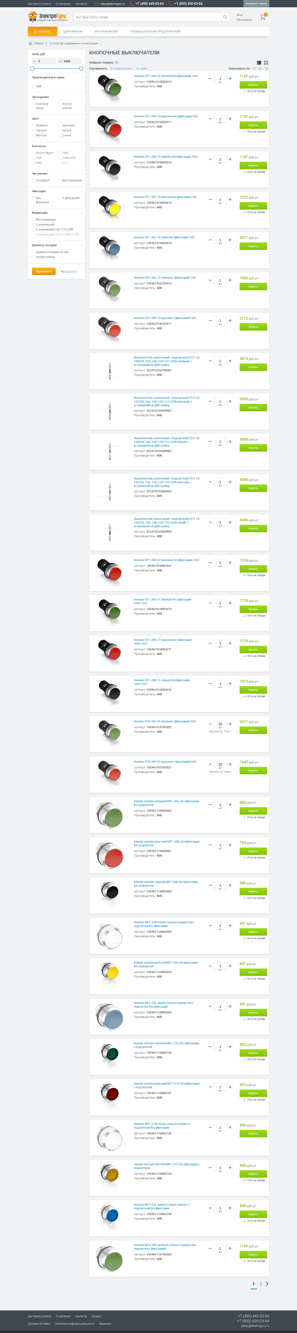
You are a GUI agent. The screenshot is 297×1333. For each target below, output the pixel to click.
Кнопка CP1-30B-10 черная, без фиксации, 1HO (166, 156)
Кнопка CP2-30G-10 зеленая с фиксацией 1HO (165, 277)
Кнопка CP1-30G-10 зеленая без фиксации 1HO (166, 76)
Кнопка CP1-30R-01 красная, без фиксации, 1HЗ (166, 560)
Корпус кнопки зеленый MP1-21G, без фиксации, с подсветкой (166, 1045)
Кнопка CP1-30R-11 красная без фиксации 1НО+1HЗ (163, 641)
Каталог (42, 31)
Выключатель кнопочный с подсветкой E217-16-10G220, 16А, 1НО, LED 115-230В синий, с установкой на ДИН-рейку (167, 522)
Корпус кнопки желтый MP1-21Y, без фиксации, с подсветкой (167, 1166)
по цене (142, 68)
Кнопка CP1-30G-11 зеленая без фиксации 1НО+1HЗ (162, 601)
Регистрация (244, 20)
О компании (63, 4)
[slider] (32, 68)
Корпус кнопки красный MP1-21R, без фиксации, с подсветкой (167, 1085)
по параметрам (122, 68)
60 (260, 68)
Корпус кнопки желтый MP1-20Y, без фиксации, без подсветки (166, 964)
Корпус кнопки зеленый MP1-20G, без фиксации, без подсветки (166, 803)
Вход (240, 15)
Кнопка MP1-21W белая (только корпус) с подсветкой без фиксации (162, 1125)
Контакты (81, 4)
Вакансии (105, 1324)
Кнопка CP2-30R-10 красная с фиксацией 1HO (165, 318)
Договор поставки (39, 1324)
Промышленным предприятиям (155, 31)
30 (254, 68)
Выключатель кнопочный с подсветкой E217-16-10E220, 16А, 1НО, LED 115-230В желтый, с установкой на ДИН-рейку (167, 482)
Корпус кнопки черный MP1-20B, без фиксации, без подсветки (166, 883)
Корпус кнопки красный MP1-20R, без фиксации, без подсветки (167, 843)
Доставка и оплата (39, 4)
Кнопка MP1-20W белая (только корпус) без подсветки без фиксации (164, 924)
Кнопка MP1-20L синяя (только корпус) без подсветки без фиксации (163, 1004)
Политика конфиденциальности (74, 1324)
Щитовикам (73, 31)
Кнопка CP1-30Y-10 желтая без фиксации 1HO (165, 197)
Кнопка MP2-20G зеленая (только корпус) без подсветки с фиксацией (165, 1246)
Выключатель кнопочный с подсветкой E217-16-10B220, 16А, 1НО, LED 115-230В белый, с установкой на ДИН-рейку (167, 441)
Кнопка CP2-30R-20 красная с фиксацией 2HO (165, 762)
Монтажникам (106, 31)
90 (266, 68)
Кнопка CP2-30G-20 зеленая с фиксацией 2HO (165, 721)
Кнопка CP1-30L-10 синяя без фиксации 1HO (164, 237)
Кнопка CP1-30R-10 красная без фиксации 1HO (166, 116)
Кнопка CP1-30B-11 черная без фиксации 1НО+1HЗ (162, 682)
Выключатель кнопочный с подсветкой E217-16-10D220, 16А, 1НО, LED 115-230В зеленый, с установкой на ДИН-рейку (167, 361)
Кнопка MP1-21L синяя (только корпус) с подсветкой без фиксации (162, 1206)
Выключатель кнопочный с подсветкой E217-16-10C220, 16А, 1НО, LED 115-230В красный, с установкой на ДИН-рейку (167, 401)
